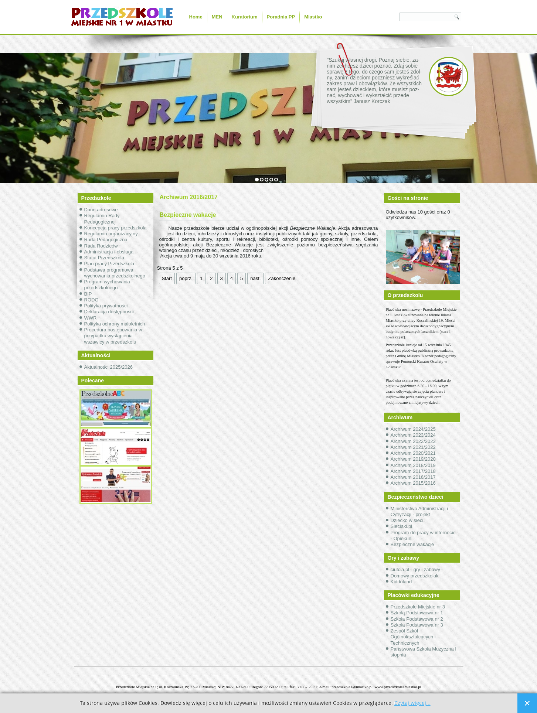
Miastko (313, 17)
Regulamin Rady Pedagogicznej (102, 218)
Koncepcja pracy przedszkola (115, 228)
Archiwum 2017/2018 (413, 471)
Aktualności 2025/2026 (108, 367)
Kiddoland (401, 581)
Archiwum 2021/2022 (413, 447)
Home (196, 17)
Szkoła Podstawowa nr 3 (417, 625)
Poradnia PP (281, 17)
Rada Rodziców (101, 246)
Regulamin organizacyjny (111, 233)
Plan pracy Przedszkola (109, 263)
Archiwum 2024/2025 (413, 429)
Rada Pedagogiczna (106, 239)
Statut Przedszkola (104, 257)
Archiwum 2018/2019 (413, 465)
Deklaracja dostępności (109, 311)
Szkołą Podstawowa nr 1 (417, 612)
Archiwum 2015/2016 (413, 483)
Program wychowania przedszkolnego (107, 284)
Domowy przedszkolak (415, 576)
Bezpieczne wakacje (412, 544)
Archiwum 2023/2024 (413, 435)
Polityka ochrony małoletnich (114, 324)
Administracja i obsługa (109, 252)
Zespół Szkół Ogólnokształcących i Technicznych (413, 637)
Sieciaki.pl (401, 526)
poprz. (186, 278)
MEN (217, 17)
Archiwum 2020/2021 (413, 453)
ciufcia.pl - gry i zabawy (415, 569)
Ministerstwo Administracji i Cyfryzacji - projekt (419, 511)
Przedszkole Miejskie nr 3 (418, 607)
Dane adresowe (101, 209)
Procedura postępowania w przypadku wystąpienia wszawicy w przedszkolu (113, 336)
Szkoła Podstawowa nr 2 (417, 619)
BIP (88, 294)
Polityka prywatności (106, 305)
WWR (90, 318)
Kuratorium (245, 17)
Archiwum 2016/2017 (413, 477)
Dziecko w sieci (407, 520)
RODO (91, 300)
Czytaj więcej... (412, 703)
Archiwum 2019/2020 (413, 459)
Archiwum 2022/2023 (413, 441)
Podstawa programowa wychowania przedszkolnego (114, 273)
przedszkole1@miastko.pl (352, 687)
